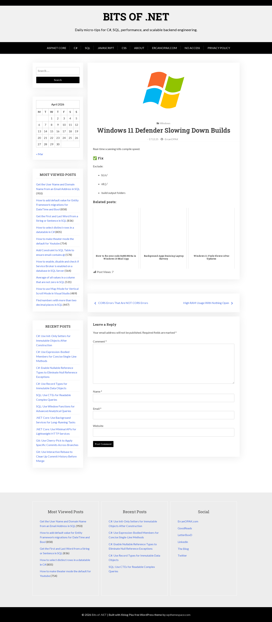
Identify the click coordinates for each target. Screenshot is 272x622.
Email (97, 408)
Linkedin (183, 541)
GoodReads (185, 528)
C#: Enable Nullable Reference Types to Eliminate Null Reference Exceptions (56, 372)
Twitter (182, 555)
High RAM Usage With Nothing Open (206, 302)
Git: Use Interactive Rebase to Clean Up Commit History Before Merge (56, 456)
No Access (192, 47)
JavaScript (106, 47)
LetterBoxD (185, 534)
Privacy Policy (219, 47)
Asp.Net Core (56, 47)
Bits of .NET (136, 16)
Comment (100, 341)
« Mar (39, 154)
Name (97, 391)
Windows (165, 123)
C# (75, 47)
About (139, 47)
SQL (87, 47)
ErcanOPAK (171, 138)
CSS (124, 47)
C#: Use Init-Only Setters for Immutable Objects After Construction (53, 340)
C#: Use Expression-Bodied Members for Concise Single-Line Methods (56, 356)
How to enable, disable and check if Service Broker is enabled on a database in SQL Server (57, 266)
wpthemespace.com (178, 614)
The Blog (183, 548)
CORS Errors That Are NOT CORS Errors (123, 302)
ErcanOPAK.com (164, 47)
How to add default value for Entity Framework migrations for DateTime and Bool (57, 204)
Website (98, 425)
